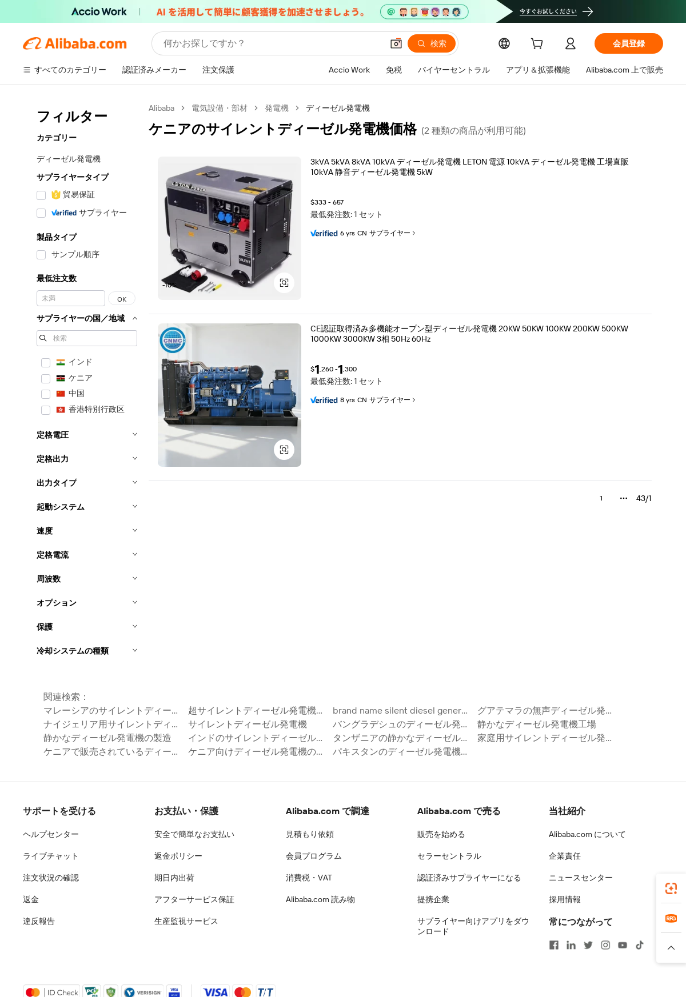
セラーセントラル (449, 855)
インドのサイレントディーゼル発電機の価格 (257, 737)
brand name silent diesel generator (401, 710)
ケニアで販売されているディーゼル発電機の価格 (112, 751)
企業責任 (565, 855)
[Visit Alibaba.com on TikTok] (640, 945)
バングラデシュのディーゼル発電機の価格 (401, 724)
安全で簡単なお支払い (194, 834)
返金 (31, 899)
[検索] (432, 43)
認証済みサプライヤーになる (469, 877)
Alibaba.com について (587, 834)
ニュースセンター (581, 877)
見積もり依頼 (310, 834)
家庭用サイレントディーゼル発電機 (546, 737)
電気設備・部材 (220, 108)
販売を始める (441, 834)
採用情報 (565, 899)
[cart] (539, 45)
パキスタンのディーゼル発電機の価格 (401, 751)
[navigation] (87, 383)
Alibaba (161, 108)
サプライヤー (393, 233)
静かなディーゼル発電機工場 (536, 724)
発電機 (277, 108)
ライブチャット (51, 855)
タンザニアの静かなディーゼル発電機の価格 (401, 737)
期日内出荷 (174, 877)
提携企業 (433, 899)
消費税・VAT (309, 877)
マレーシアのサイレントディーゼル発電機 (112, 710)
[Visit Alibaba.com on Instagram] (605, 945)
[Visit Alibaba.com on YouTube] (622, 945)
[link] (671, 888)
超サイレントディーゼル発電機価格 (257, 710)
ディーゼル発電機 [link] (338, 108)
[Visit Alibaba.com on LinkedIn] (571, 945)
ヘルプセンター (51, 834)
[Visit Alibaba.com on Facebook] (554, 945)
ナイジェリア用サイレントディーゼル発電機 (112, 724)
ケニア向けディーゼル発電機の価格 (257, 751)
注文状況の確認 (51, 877)
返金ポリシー (178, 855)
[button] (396, 43)
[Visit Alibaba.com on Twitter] (588, 945)
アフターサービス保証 (194, 899)
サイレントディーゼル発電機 (247, 724)
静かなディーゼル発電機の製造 (107, 737)
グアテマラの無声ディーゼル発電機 (546, 710)
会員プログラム (314, 855)
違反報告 (39, 921)
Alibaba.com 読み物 (320, 899)
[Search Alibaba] (271, 43)
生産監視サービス (186, 921)
